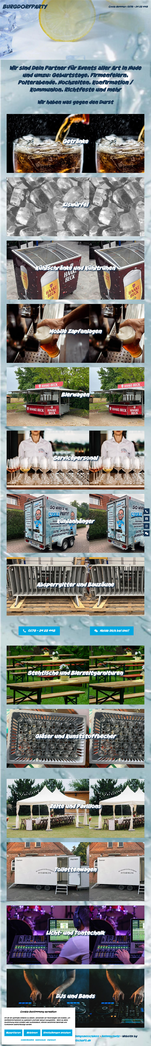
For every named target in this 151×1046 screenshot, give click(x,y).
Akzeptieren (13, 1033)
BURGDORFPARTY (25, 7)
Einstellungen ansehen (57, 1033)
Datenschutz (40, 1040)
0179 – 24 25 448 (137, 7)
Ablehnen (32, 1033)
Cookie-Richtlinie (27, 1040)
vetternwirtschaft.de (75, 1040)
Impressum (51, 1040)
